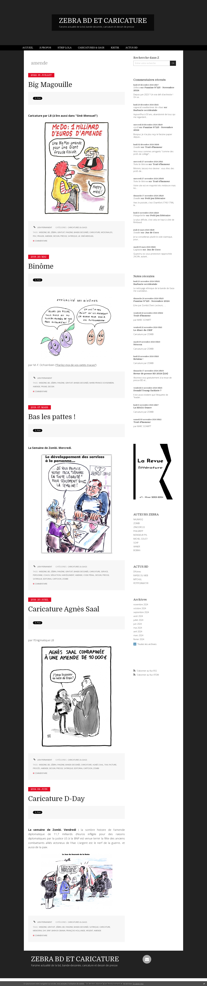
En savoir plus (138, 983)
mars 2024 (138, 635)
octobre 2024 (139, 608)
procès (36, 768)
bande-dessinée (81, 232)
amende (48, 236)
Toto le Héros (140, 164)
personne (38, 575)
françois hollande (75, 930)
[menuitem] (29, 47)
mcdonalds (106, 232)
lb (79, 236)
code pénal (88, 575)
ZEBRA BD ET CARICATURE (103, 20)
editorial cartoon (52, 579)
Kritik (115, 47)
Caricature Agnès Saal (63, 609)
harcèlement (68, 575)
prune (44, 386)
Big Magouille (50, 85)
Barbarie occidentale (145, 110)
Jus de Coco (152, 232)
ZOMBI (136, 523)
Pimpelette (139, 215)
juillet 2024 (138, 620)
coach (46, 575)
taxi (106, 764)
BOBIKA (136, 550)
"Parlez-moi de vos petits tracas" (76, 365)
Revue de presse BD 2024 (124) (150, 373)
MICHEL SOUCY (140, 538)
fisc (35, 236)
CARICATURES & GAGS (77, 227)
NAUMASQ (138, 519)
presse (63, 236)
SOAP (135, 542)
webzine (43, 232)
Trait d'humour (153, 147)
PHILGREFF (138, 531)
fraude (40, 236)
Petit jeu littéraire (155, 198)
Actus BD (131, 47)
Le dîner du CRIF (143, 330)
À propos (45, 47)
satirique (72, 236)
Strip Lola (65, 47)
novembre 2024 (140, 604)
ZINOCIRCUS (139, 527)
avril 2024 (137, 631)
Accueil (27, 47)
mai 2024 (137, 628)
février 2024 (138, 639)
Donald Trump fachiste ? (147, 390)
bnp (49, 930)
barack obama (58, 930)
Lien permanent (42, 227)
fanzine (69, 232)
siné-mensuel (87, 236)
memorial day (39, 930)
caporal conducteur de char (148, 107)
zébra (53, 232)
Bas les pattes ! (52, 417)
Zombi (136, 147)
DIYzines (137, 571)
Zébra (136, 87)
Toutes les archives (147, 644)
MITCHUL (137, 579)
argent (89, 930)
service (104, 571)
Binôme (40, 266)
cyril (135, 127)
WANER (136, 546)
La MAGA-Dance (142, 407)
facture (112, 764)
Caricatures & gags (91, 47)
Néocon (137, 344)
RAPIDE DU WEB (140, 575)
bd (49, 232)
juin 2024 (137, 624)
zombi (65, 579)
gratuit (61, 232)
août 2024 (138, 616)
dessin (56, 236)
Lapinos (137, 249)
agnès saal (98, 764)
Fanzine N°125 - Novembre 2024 (151, 301)
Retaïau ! (138, 359)
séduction (56, 575)
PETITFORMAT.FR (140, 583)
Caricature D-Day (56, 799)
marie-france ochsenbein (101, 382)
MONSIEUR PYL (140, 535)
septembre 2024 (141, 612)
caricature (94, 232)
